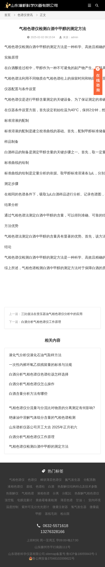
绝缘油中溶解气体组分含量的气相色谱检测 (42, 417)
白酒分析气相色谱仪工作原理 (41, 322)
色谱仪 (32, 479)
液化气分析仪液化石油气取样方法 (35, 355)
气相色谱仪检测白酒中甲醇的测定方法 (38, 446)
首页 (7, 15)
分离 (56, 493)
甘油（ (80, 500)
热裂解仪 (12, 493)
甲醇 (38, 513)
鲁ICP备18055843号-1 (81, 554)
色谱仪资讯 (25, 15)
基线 (29, 486)
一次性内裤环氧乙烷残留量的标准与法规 (40, 365)
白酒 (51, 486)
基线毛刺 (51, 513)
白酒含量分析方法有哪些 (28, 393)
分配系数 (90, 479)
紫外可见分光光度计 (35, 507)
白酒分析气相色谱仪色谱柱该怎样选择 (38, 374)
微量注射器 (60, 507)
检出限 (65, 513)
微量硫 (94, 507)
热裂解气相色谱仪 (87, 493)
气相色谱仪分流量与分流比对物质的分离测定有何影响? (52, 408)
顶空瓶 (9, 500)
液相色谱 (43, 493)
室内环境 (94, 500)
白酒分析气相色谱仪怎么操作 (31, 384)
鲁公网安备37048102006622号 (53, 558)
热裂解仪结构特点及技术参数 (77, 486)
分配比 (66, 493)
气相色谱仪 (16, 479)
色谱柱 (40, 486)
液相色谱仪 (15, 486)
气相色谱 (28, 493)
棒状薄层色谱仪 (51, 479)
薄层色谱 (66, 500)
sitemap (51, 554)
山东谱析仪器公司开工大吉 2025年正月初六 (43, 427)
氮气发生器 (72, 479)
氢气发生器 (78, 507)
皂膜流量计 (24, 500)
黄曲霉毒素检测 (46, 500)
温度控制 (12, 507)
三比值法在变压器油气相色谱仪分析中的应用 (51, 314)
